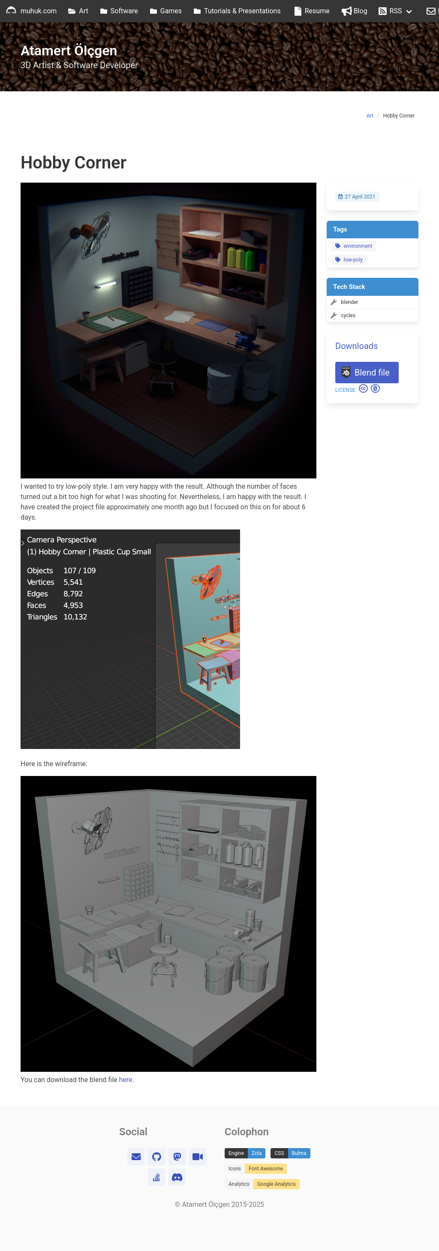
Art (370, 116)
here (125, 1080)
